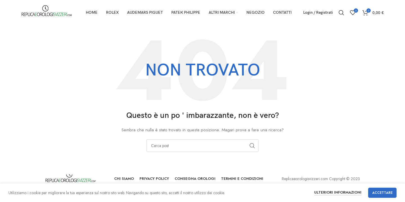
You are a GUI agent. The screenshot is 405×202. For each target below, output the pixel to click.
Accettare (382, 192)
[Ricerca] (341, 12)
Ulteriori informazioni (337, 192)
